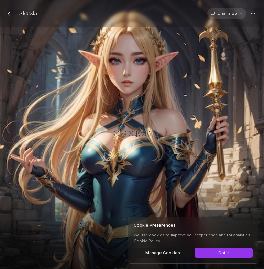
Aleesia (28, 13)
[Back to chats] (9, 14)
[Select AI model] (226, 13)
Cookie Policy (147, 240)
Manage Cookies (162, 252)
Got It (223, 252)
